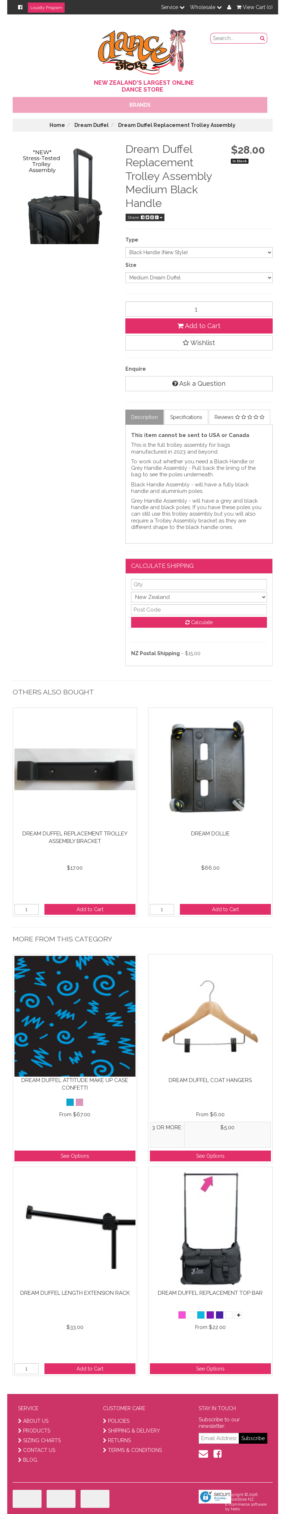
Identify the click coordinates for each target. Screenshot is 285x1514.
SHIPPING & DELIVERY (131, 1431)
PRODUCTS (34, 1431)
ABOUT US (33, 1421)
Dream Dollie (210, 833)
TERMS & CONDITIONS (132, 1450)
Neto (235, 1509)
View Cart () (255, 7)
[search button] (262, 38)
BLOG (27, 1460)
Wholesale (206, 7)
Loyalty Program (46, 7)
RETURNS (117, 1440)
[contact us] (203, 1453)
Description (144, 417)
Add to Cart (198, 326)
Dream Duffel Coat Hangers (210, 1080)
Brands (140, 105)
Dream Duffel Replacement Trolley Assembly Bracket (75, 837)
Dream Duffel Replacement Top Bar (210, 1293)
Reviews (239, 417)
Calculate (199, 622)
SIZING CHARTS (39, 1440)
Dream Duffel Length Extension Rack (75, 1293)
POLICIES (116, 1421)
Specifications (186, 417)
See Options (75, 1156)
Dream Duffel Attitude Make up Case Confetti (74, 1084)
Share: (145, 217)
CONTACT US (36, 1450)
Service (173, 7)
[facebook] (217, 1453)
